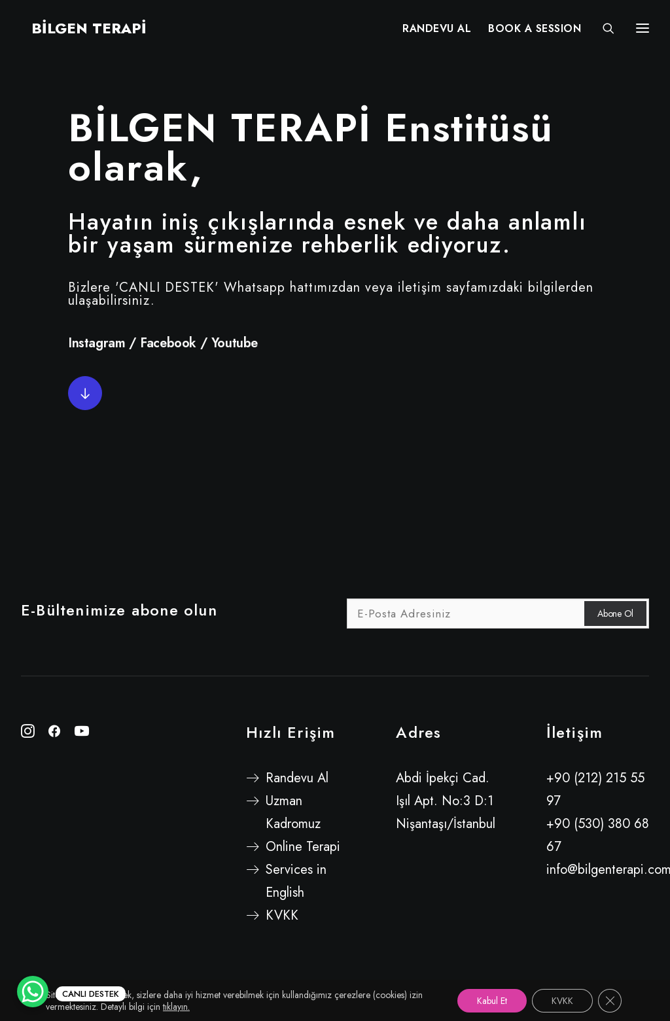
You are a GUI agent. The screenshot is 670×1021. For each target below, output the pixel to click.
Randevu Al (297, 778)
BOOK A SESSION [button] (534, 31)
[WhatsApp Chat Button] (32, 991)
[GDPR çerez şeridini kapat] (610, 1000)
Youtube (234, 343)
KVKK (282, 915)
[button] (85, 393)
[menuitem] (437, 30)
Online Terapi (303, 846)
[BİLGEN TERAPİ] (78, 31)
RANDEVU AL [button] (436, 31)
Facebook (168, 343)
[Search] (602, 31)
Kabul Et (492, 1000)
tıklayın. (176, 1006)
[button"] (28, 733)
